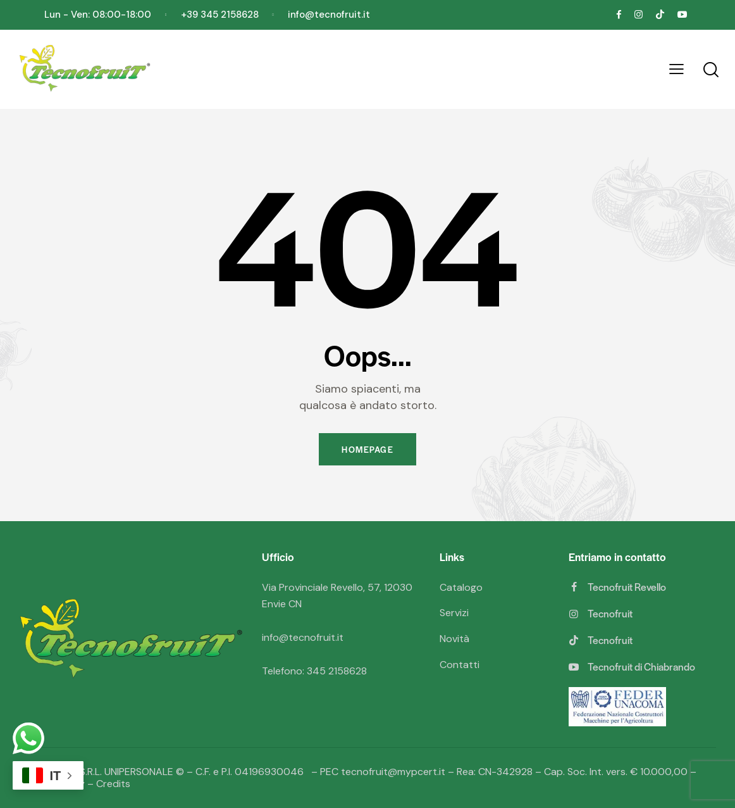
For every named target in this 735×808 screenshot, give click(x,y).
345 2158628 (337, 671)
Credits (113, 783)
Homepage (367, 449)
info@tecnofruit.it (302, 637)
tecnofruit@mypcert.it (393, 771)
